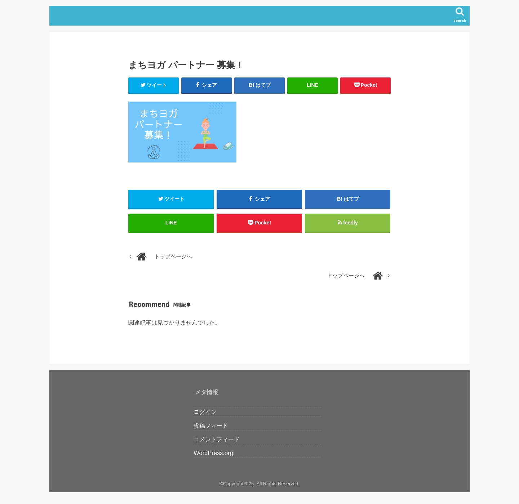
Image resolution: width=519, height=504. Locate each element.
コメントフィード (217, 439)
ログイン (205, 412)
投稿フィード (211, 425)
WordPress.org (213, 453)
